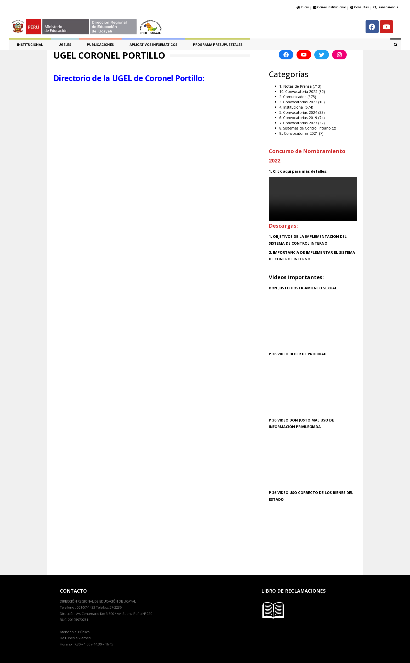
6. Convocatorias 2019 (298, 117)
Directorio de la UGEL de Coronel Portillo (127, 77)
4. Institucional (291, 107)
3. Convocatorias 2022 (298, 101)
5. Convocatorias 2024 (298, 112)
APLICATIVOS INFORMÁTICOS (153, 45)
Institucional (30, 45)
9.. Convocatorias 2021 (298, 133)
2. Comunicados (292, 96)
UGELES (65, 45)
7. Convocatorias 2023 (298, 122)
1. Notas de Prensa (295, 86)
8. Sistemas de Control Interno (305, 128)
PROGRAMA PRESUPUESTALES (217, 45)
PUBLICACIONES (100, 45)
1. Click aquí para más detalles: (298, 171)
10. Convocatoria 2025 (298, 91)
